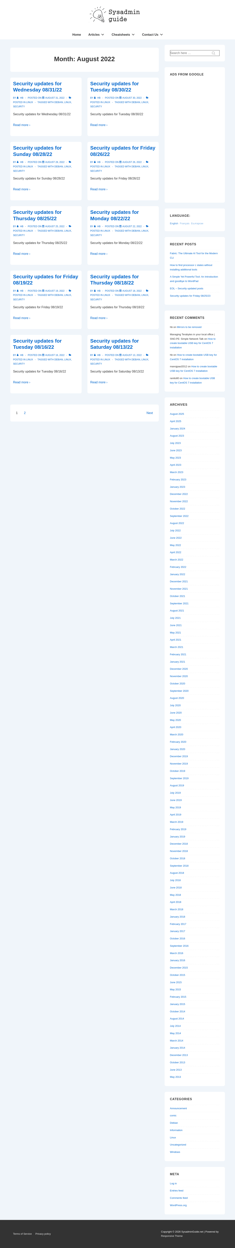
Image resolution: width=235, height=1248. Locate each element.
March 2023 (176, 472)
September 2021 (179, 603)
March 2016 (176, 953)
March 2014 (176, 1040)
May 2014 (175, 1033)
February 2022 (178, 567)
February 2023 (178, 479)
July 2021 (175, 617)
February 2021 (178, 654)
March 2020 (176, 734)
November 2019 (179, 763)
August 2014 (177, 1018)
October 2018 (177, 858)
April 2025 (175, 421)
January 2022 (177, 574)
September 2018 (179, 865)
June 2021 (176, 625)
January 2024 (177, 428)
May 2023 (175, 457)
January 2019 (177, 836)
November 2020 (179, 676)
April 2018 (175, 902)
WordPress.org (178, 1205)
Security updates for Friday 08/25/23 (190, 295)
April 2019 (175, 814)
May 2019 (175, 807)
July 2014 (175, 1025)
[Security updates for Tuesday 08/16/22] (55, 355)
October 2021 (177, 596)
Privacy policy (43, 1233)
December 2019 (179, 756)
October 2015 (177, 975)
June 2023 (176, 450)
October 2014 (177, 1011)
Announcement (178, 1108)
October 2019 (177, 771)
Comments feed (179, 1197)
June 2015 (176, 982)
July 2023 (175, 443)
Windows (175, 1152)
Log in (173, 1183)
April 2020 (175, 727)
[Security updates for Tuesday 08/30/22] (132, 98)
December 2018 (179, 843)
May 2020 (175, 720)
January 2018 (177, 916)
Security (19, 106)
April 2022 (175, 552)
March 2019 (176, 821)
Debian (58, 102)
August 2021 (177, 610)
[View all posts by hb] (20, 98)
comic (173, 1115)
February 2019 (178, 829)
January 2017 (177, 931)
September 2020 (179, 690)
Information (176, 1130)
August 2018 (177, 872)
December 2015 (179, 967)
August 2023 (177, 435)
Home (76, 34)
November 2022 (179, 501)
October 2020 (177, 683)
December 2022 (179, 494)
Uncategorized (178, 1144)
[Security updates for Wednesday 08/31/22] (55, 98)
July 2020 (175, 705)
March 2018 (176, 909)
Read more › (21, 125)
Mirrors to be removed (189, 327)
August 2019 (177, 785)
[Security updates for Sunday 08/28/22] (55, 162)
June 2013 (176, 1069)
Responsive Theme (172, 1235)
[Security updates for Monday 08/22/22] (132, 226)
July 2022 (175, 530)
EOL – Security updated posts (186, 288)
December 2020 (179, 668)
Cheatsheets (124, 33)
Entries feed (176, 1190)
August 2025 (177, 413)
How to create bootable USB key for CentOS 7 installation (193, 343)
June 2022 (176, 537)
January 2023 (177, 486)
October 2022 (177, 508)
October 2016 (177, 938)
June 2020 (176, 712)
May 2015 (175, 989)
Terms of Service (22, 1233)
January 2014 (177, 1047)
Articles (97, 33)
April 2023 (175, 464)
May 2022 (175, 545)
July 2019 (175, 792)
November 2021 (179, 588)
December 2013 (179, 1055)
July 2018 (175, 880)
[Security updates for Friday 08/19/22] (55, 291)
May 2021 (175, 632)
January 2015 (177, 1004)
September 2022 (179, 516)
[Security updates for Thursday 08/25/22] (55, 226)
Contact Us (153, 33)
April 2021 (175, 639)
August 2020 (177, 698)
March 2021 (176, 647)
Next (150, 413)
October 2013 (177, 1062)
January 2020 (177, 749)
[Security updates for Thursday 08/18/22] (132, 291)
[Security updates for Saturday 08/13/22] (132, 355)
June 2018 (176, 887)
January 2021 (177, 661)
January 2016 (177, 960)
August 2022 (177, 523)
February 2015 (178, 996)
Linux (29, 102)
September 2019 (179, 778)
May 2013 (175, 1076)
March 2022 (176, 559)
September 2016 (179, 945)
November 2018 (179, 851)
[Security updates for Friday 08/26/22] (132, 162)
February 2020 (178, 741)
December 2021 (179, 581)
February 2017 (178, 924)
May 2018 (175, 894)
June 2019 (176, 800)
